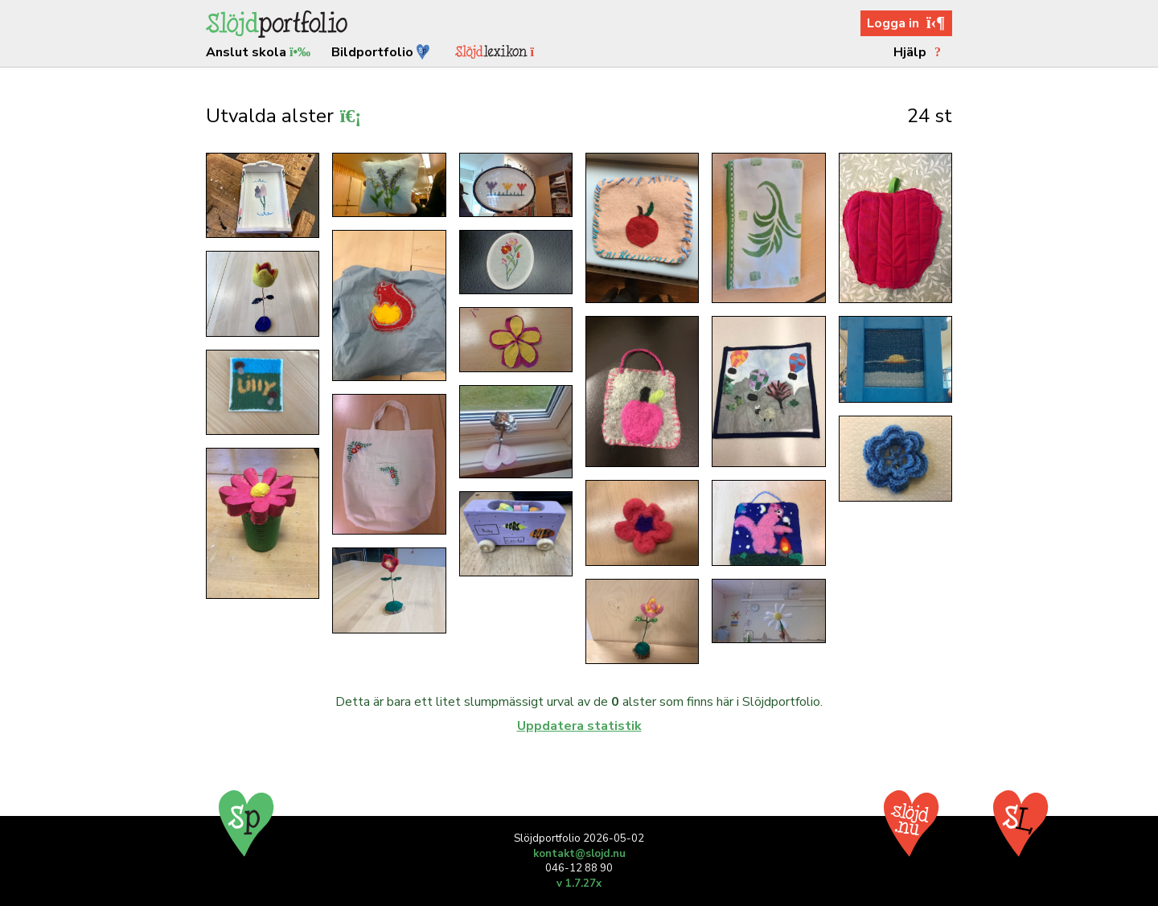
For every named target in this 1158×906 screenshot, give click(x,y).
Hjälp (919, 52)
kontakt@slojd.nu (579, 854)
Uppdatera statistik (579, 726)
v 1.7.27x (579, 883)
